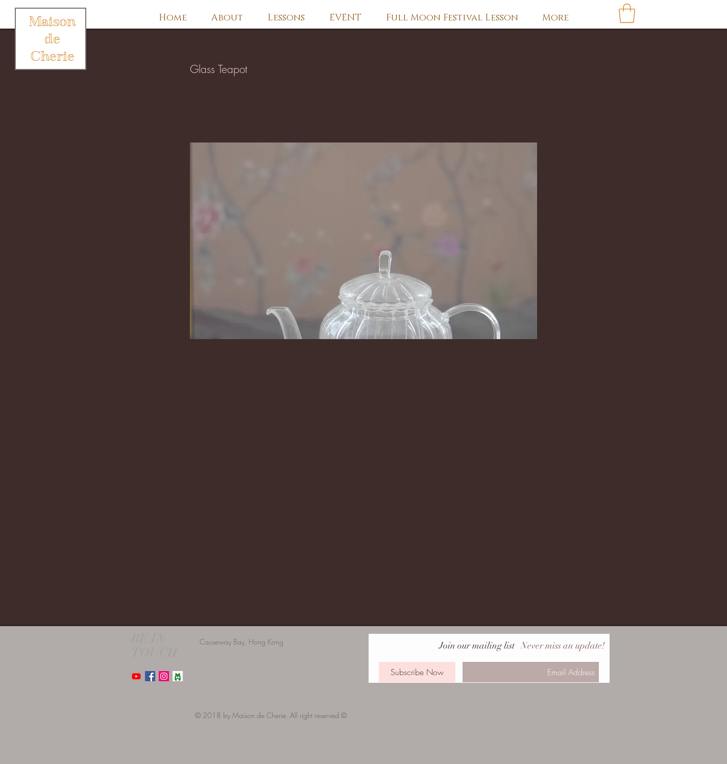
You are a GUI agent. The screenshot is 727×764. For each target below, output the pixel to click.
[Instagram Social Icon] (164, 676)
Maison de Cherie (52, 39)
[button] (627, 13)
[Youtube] (136, 676)
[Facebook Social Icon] (150, 676)
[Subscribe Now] (417, 672)
